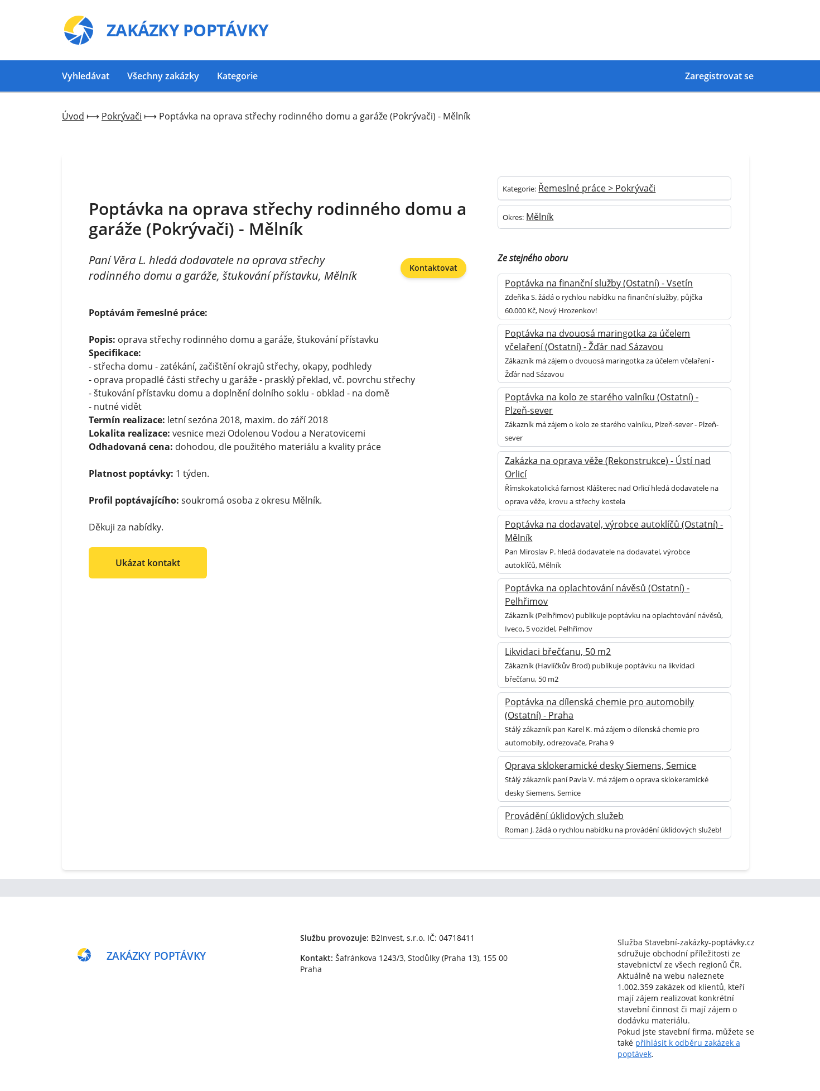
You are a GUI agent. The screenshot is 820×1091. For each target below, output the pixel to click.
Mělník (539, 216)
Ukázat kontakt (147, 563)
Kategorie (237, 76)
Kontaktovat (433, 267)
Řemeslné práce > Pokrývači (596, 188)
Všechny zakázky (163, 76)
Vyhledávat (85, 76)
